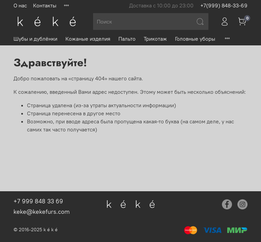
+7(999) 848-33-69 (224, 5)
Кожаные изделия (87, 38)
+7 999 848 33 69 (38, 201)
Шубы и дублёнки (35, 38)
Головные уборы (195, 38)
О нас (20, 5)
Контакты (44, 5)
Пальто (127, 38)
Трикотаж (155, 38)
